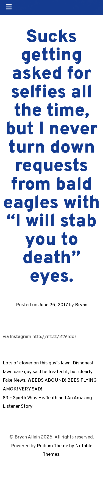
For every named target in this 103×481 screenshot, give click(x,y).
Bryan (81, 305)
